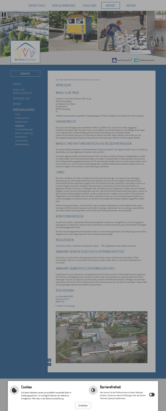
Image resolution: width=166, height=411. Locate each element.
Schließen (83, 405)
